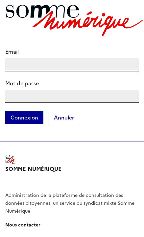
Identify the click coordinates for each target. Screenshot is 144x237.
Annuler (64, 117)
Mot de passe (22, 83)
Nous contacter (22, 225)
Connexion (24, 117)
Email (12, 52)
